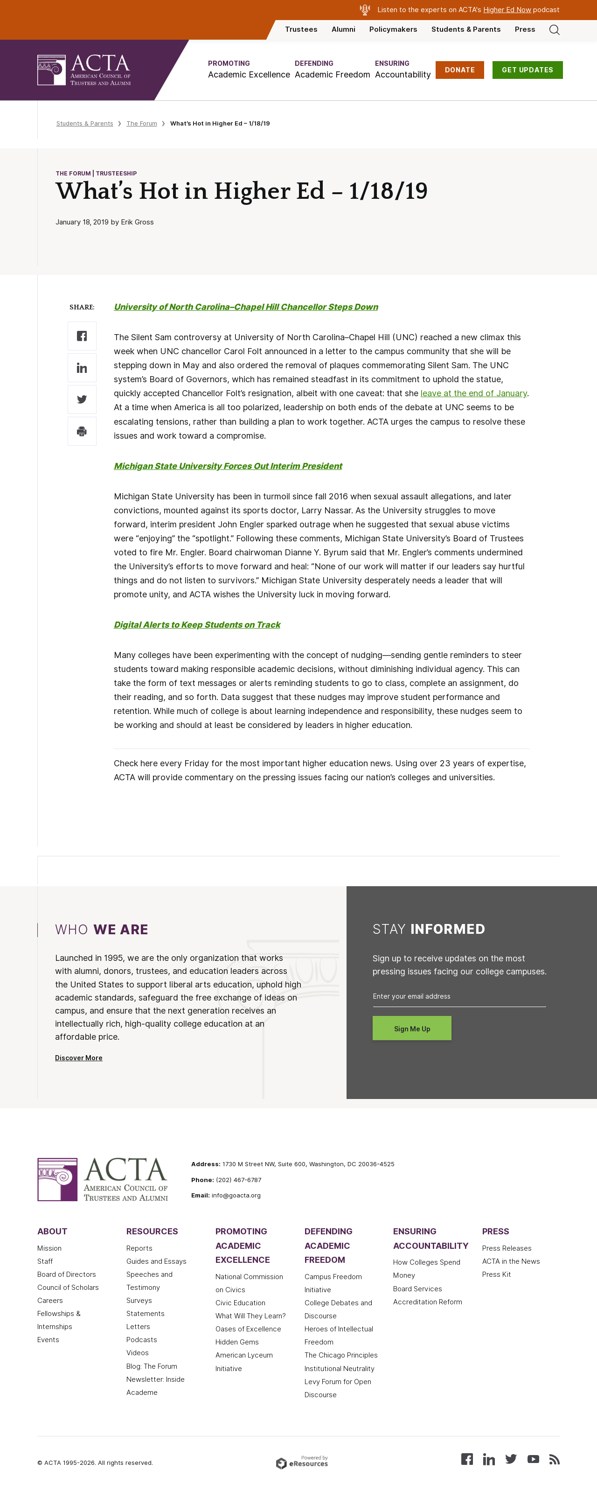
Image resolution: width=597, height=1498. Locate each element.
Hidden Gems (237, 1342)
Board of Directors (66, 1274)
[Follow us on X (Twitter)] (511, 1458)
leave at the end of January (474, 393)
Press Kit (496, 1274)
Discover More (79, 1058)
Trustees (301, 29)
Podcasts (141, 1340)
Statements (145, 1313)
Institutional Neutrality (340, 1369)
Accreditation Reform (427, 1302)
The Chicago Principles (341, 1355)
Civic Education (240, 1303)
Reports (139, 1248)
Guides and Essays (156, 1261)
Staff (45, 1261)
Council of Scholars (68, 1287)
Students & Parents (466, 29)
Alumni (343, 29)
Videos (137, 1353)
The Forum (141, 123)
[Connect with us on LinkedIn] (489, 1458)
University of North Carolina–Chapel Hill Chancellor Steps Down (246, 307)
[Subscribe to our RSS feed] (554, 1458)
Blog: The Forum (151, 1366)
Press (525, 29)
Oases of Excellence (248, 1329)
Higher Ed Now (507, 10)
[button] (249, 70)
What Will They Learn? (250, 1316)
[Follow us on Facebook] (467, 1458)
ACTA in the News (511, 1261)
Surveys (139, 1300)
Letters (138, 1327)
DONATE (460, 70)
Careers (50, 1300)
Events (48, 1340)
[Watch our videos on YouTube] (533, 1458)
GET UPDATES (528, 70)
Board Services (417, 1289)
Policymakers (393, 29)
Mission (49, 1248)
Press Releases (507, 1248)
